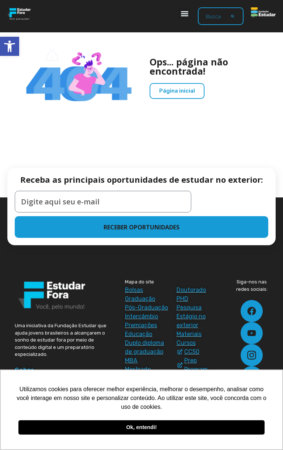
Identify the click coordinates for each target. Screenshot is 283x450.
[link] (9, 46)
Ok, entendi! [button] (141, 427)
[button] (184, 13)
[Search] (232, 16)
